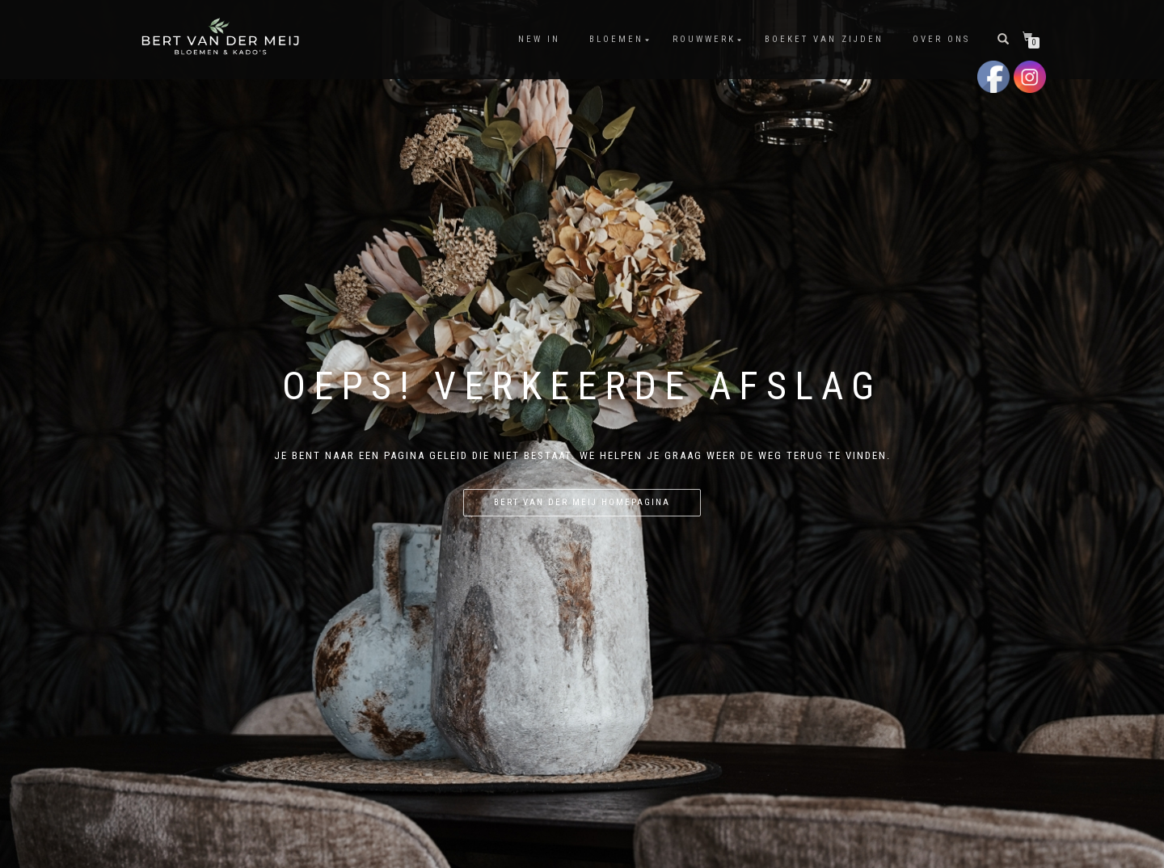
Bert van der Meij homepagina (582, 502)
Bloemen (616, 39)
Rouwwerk (704, 39)
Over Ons (941, 39)
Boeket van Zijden (824, 39)
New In (539, 39)
